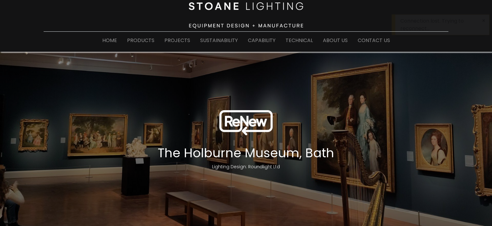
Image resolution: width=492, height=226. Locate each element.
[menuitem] (109, 42)
